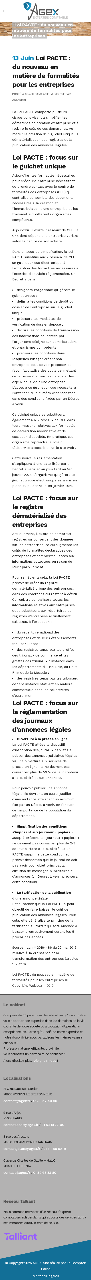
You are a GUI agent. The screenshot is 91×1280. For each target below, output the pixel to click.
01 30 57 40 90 (45, 1101)
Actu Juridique (54, 94)
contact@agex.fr (16, 1101)
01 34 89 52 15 (54, 1149)
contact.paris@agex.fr (20, 1125)
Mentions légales (45, 1276)
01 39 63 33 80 (44, 1172)
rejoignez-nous (44, 1060)
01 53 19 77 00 (52, 1125)
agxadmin (19, 99)
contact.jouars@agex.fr (21, 1149)
